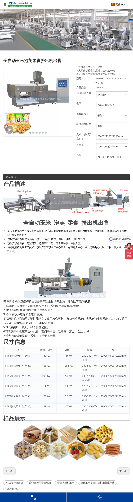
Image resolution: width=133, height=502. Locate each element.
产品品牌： (82, 87)
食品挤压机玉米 (65, 482)
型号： (80, 78)
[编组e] (66, 29)
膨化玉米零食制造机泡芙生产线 (97, 482)
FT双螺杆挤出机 (14, 482)
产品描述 (11, 177)
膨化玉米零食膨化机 (40, 482)
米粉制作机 (12, 488)
